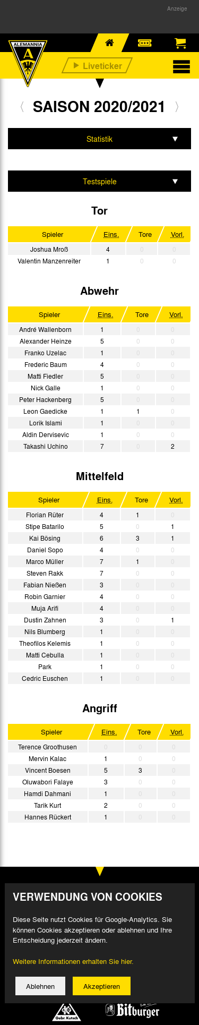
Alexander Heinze (46, 341)
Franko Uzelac (45, 352)
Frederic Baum (45, 364)
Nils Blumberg (44, 631)
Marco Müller (45, 561)
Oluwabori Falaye (47, 782)
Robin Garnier (44, 596)
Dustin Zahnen (45, 620)
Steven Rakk (45, 573)
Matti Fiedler (45, 376)
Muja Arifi (44, 608)
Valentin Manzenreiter (49, 261)
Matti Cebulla (45, 655)
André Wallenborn (45, 329)
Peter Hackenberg (45, 399)
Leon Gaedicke (45, 411)
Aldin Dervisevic (45, 434)
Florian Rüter (45, 514)
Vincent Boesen (48, 770)
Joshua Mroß (49, 249)
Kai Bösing (44, 538)
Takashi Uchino (45, 446)
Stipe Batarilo (44, 526)
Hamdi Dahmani (47, 793)
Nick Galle (45, 387)
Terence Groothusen (47, 746)
